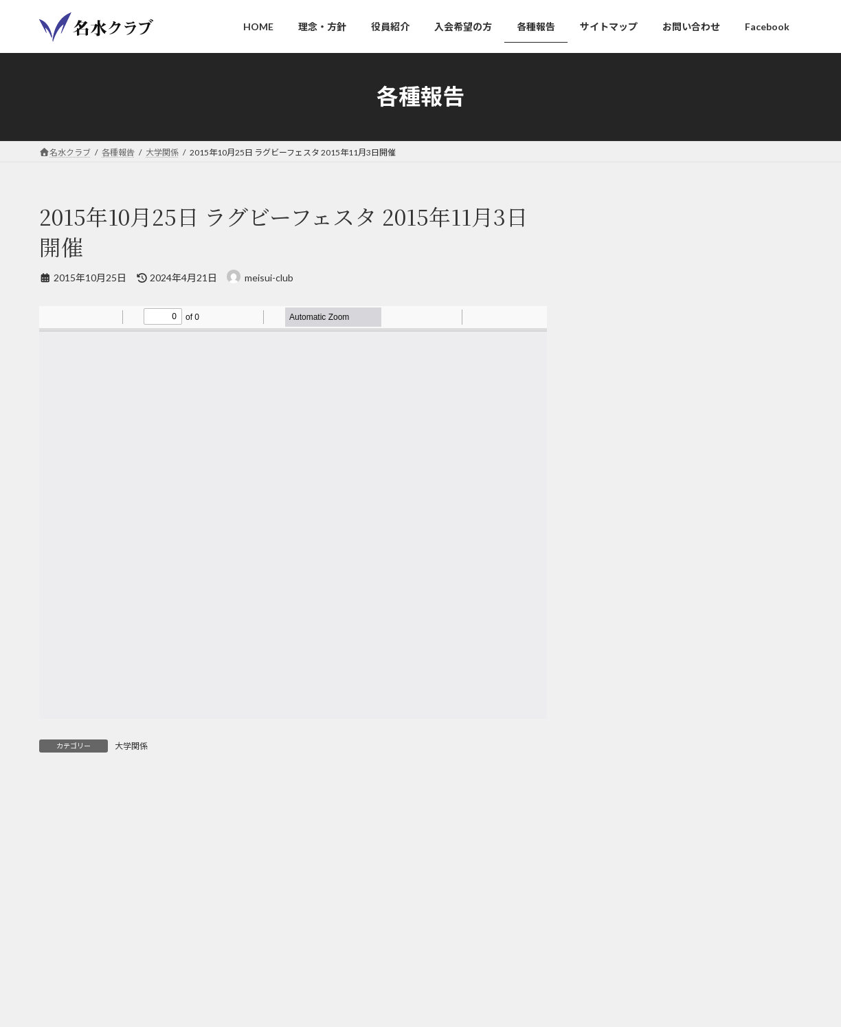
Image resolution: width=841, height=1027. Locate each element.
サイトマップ (629, 458)
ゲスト (614, 290)
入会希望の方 (257, 966)
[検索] (764, 557)
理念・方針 (125, 966)
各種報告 (325, 966)
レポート (619, 262)
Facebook (539, 966)
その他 (614, 429)
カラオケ (619, 318)
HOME (65, 966)
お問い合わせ (469, 966)
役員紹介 (188, 966)
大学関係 (131, 746)
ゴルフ (614, 346)
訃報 (609, 402)
